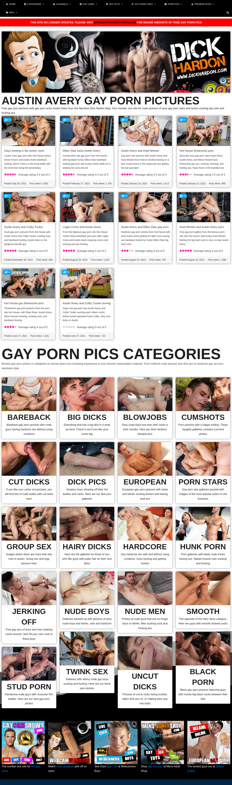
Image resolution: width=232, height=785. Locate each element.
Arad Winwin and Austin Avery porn (201, 227)
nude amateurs (65, 766)
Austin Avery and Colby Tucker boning (87, 303)
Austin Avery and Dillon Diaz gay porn (145, 227)
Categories (36, 4)
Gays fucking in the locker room (24, 150)
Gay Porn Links (145, 4)
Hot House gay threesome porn (24, 303)
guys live (112, 766)
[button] (227, 12)
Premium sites (204, 4)
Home (12, 4)
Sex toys (116, 4)
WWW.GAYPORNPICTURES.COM (115, 22)
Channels (63, 4)
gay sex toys (155, 766)
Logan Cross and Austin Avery (82, 227)
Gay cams (90, 4)
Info (13, 12)
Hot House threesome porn (196, 150)
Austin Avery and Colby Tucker (23, 227)
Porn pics (175, 4)
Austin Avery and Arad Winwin (140, 150)
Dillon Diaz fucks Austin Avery (81, 150)
